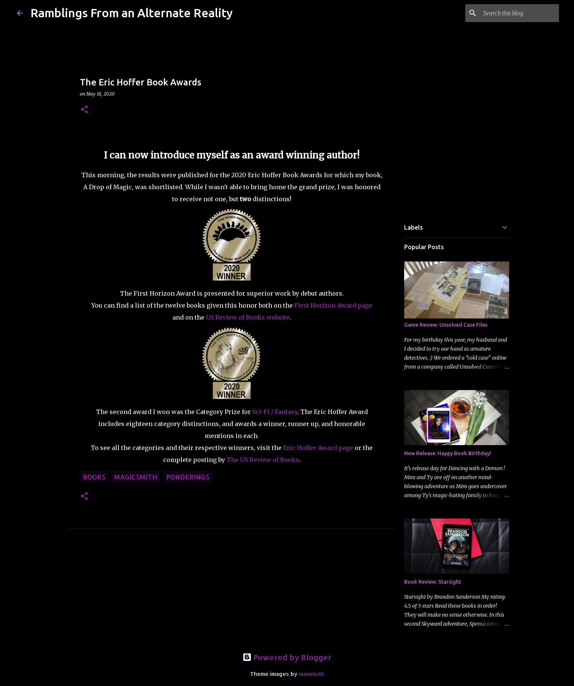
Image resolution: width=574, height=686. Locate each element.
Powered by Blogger (287, 657)
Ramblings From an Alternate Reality (131, 12)
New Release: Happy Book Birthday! (447, 453)
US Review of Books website (248, 317)
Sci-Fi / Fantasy (274, 411)
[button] (84, 110)
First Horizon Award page (333, 305)
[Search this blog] (519, 13)
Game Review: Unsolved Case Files (445, 325)
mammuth (311, 674)
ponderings (187, 476)
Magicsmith (135, 476)
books (94, 476)
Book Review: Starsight (432, 582)
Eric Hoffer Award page (318, 447)
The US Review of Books (262, 459)
